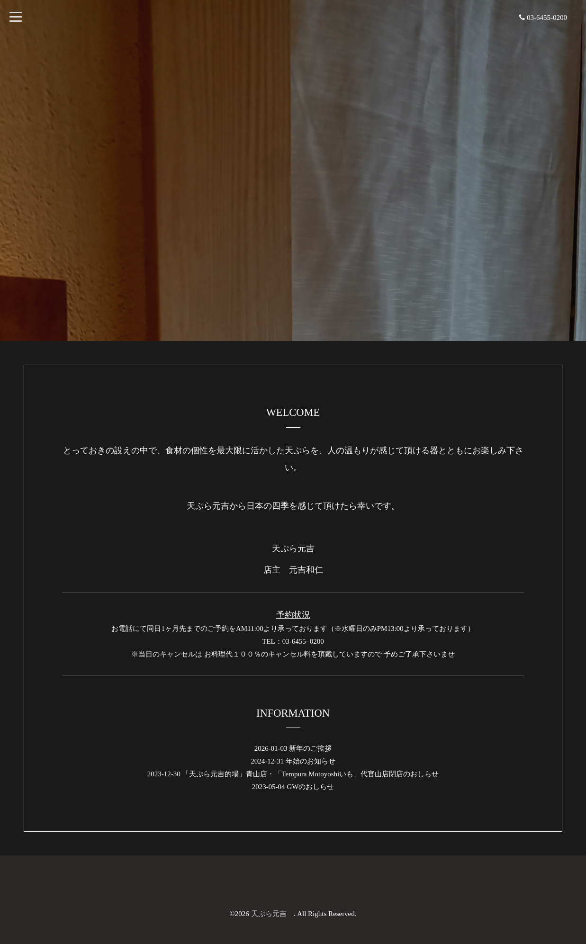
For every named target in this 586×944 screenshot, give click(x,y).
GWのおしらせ (310, 787)
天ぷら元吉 (272, 913)
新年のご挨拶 (310, 748)
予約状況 (293, 615)
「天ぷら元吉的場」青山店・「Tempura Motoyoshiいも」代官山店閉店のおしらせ (310, 774)
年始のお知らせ (310, 761)
